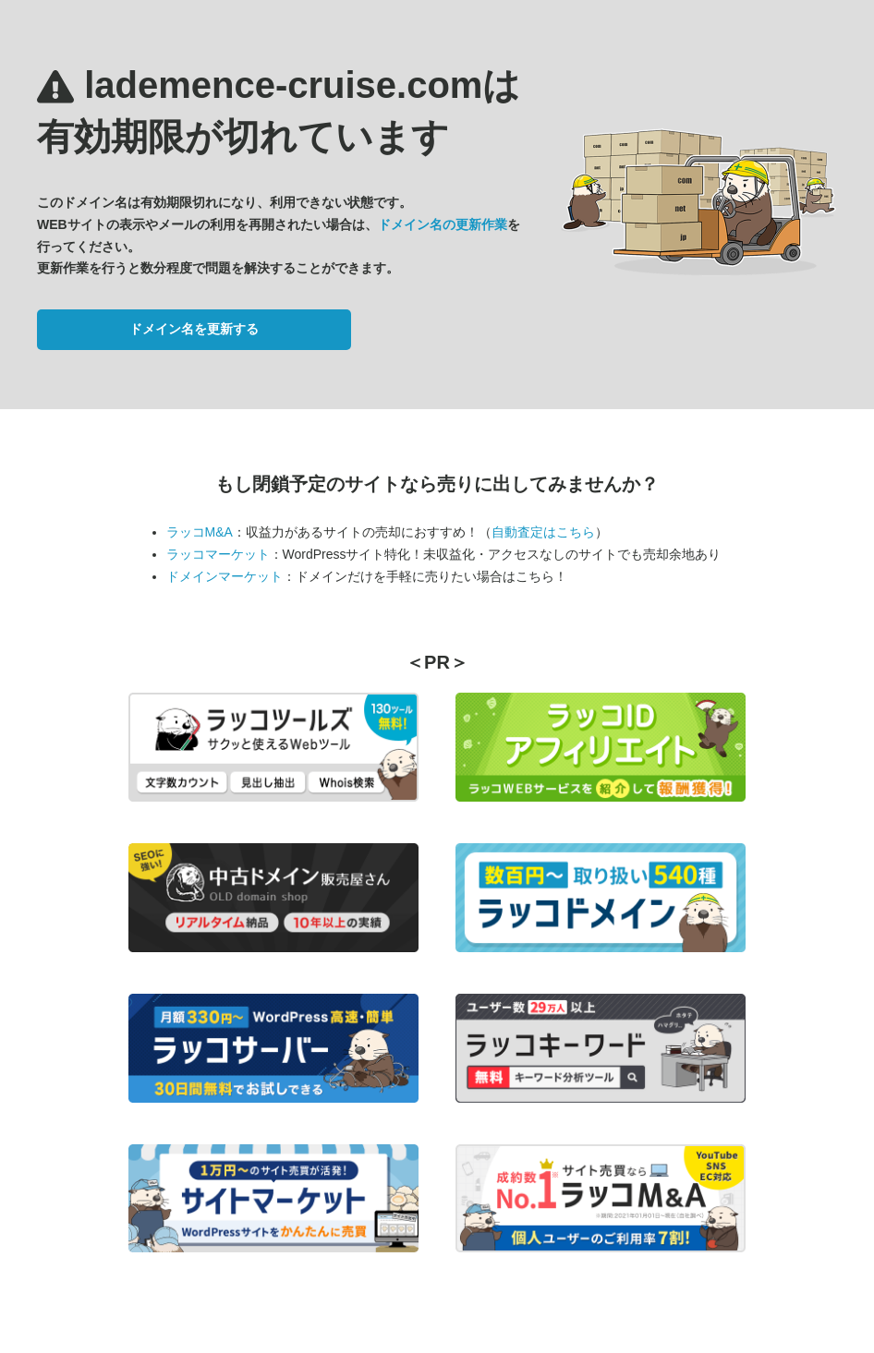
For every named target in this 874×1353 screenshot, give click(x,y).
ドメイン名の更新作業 (442, 224)
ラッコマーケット (218, 554)
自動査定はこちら (543, 532)
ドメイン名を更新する (194, 328)
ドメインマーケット (224, 576)
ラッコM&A (199, 532)
